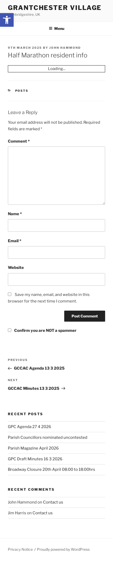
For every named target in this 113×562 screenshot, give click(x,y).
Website (16, 267)
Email (14, 241)
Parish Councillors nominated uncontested (47, 437)
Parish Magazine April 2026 (33, 448)
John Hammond (65, 48)
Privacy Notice (20, 549)
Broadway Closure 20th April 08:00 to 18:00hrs (51, 469)
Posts (22, 91)
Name (15, 214)
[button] (7, 20)
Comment (19, 141)
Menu (56, 28)
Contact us (53, 502)
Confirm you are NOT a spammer (42, 330)
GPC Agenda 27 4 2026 (29, 426)
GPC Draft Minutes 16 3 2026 (35, 459)
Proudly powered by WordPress (63, 549)
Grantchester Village (54, 8)
